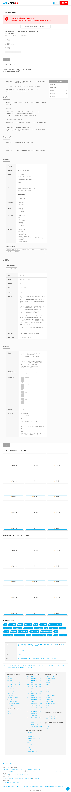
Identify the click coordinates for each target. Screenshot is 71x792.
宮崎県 (40, 722)
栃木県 (36, 684)
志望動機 (30, 769)
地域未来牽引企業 (18, 628)
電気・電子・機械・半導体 (40, 644)
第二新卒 (50, 635)
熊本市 (40, 726)
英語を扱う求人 (16, 782)
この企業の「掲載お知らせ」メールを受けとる (35, 26)
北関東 (28, 684)
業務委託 (9, 715)
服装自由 (28, 747)
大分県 (36, 722)
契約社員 (9, 713)
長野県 (40, 693)
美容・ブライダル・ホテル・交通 (14, 684)
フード (47, 693)
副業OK (28, 742)
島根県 (36, 711)
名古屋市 (40, 703)
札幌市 (32, 676)
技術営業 (6, 631)
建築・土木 (10, 699)
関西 (27, 705)
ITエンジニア (10, 695)
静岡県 (36, 699)
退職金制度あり (29, 746)
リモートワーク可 (30, 740)
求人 (8, 774)
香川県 (36, 717)
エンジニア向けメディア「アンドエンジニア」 (57, 771)
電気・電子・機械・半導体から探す (25, 644)
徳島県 (32, 717)
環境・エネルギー (49, 705)
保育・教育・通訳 (11, 688)
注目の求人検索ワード (20, 635)
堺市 (39, 709)
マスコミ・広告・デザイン (50, 695)
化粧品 (56, 631)
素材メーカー (48, 680)
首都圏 (28, 686)
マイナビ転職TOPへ (8, 763)
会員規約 (5, 786)
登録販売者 (13, 631)
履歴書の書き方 (7, 769)
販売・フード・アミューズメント (14, 682)
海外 (27, 728)
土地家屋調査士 (38, 628)
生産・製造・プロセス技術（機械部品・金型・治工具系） (51, 665)
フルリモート (63, 628)
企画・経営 (10, 678)
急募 (27, 734)
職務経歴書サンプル (15, 769)
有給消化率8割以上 (30, 736)
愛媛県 (40, 717)
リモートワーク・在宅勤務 (39, 635)
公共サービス (10, 705)
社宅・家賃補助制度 (54, 658)
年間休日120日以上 (28, 658)
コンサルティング (49, 699)
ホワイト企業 (12, 624)
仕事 (24, 771)
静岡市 (32, 703)
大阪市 (36, 709)
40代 (6, 624)
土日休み (47, 726)
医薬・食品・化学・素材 (12, 701)
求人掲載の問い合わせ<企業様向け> (37, 786)
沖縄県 (37, 724)
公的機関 (47, 707)
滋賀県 (32, 705)
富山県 (32, 697)
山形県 (36, 680)
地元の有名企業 (8, 628)
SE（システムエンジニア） (55, 624)
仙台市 (32, 682)
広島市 (36, 715)
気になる (14, 465)
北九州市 (33, 726)
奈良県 (36, 707)
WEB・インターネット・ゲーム (13, 693)
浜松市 (36, 703)
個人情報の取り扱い (12, 786)
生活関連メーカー (49, 684)
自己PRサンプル (24, 769)
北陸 (27, 697)
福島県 (19, 650)
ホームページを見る (25, 415)
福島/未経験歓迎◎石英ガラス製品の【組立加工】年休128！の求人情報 (20, 667)
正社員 (29, 635)
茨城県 (32, 684)
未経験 (56, 635)
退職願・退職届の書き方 (8, 771)
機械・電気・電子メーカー (50, 678)
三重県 (32, 701)
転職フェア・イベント (43, 771)
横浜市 (32, 691)
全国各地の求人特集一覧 (50, 718)
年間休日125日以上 (45, 658)
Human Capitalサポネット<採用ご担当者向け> (54, 786)
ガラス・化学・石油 (22, 654)
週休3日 (36, 624)
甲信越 (28, 693)
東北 (27, 678)
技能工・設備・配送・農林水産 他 (14, 703)
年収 (15, 771)
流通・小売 (48, 691)
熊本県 (32, 722)
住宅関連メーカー (49, 682)
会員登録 (64, 3)
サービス (47, 688)
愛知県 (40, 699)
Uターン (40, 769)
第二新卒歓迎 (21, 658)
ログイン (57, 2)
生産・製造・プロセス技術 (53, 644)
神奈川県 (33, 688)
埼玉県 (32, 686)
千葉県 (36, 686)
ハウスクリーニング (23, 631)
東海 (27, 699)
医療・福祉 (10, 686)
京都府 (36, 705)
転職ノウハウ (34, 771)
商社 (46, 686)
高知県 (32, 719)
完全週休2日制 (29, 744)
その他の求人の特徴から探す (32, 751)
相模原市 (40, 691)
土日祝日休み (63, 635)
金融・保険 (48, 697)
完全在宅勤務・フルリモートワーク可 (34, 738)
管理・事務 (10, 680)
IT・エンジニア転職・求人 (9, 778)
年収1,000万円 (28, 624)
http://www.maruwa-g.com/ (25, 337)
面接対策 (28, 771)
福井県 (40, 697)
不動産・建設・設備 (49, 701)
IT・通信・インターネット (50, 676)
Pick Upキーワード (14, 774)
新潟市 (32, 695)
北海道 (28, 676)
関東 (46, 628)
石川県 (36, 697)
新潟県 (32, 693)
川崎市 (36, 691)
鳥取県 (32, 711)
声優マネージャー (34, 631)
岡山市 (32, 715)
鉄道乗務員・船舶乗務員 (46, 631)
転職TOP (4, 665)
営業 (8, 676)
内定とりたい (43, 624)
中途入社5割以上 (36, 658)
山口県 (36, 713)
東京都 (40, 686)
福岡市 (37, 726)
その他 (47, 709)
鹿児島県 (33, 724)
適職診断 (19, 771)
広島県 (32, 713)
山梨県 (36, 693)
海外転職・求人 (36, 778)
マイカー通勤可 (29, 749)
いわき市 (23, 650)
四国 (27, 717)
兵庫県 (32, 707)
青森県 (32, 678)
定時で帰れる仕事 (8, 635)
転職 (4, 774)
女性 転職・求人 (28, 778)
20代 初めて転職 (53, 628)
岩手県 (36, 678)
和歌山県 (40, 707)
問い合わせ (27, 786)
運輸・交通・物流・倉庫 (50, 703)
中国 (27, 711)
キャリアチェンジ (28, 628)
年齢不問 (20, 624)
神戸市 (43, 709)
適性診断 (35, 769)
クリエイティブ (11, 691)
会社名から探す (48, 715)
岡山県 (40, 711)
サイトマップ (20, 786)
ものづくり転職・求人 (19, 778)
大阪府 (40, 705)
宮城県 (40, 678)
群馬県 (40, 684)
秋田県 (32, 680)
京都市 (32, 709)
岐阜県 (32, 699)
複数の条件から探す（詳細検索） (52, 716)
